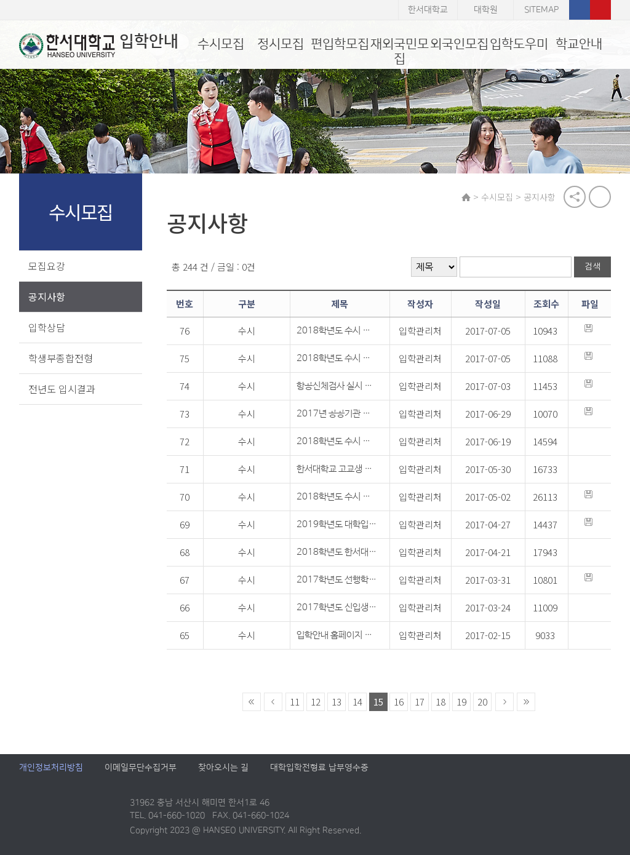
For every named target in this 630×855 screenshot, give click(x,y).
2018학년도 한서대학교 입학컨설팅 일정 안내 (337, 552)
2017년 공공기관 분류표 (337, 414)
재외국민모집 (399, 51)
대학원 (486, 10)
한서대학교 (428, 10)
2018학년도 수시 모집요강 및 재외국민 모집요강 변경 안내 (337, 442)
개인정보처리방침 (51, 768)
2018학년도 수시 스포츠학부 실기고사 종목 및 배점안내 (337, 331)
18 (440, 702)
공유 (575, 197)
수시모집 (220, 44)
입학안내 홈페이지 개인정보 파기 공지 (337, 635)
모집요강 (46, 265)
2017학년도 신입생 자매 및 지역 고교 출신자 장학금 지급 (337, 608)
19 (461, 702)
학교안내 (579, 44)
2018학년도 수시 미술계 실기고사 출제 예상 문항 (337, 359)
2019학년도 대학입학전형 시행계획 (337, 525)
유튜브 (600, 10)
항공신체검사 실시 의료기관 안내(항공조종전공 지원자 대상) (337, 386)
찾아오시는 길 (223, 768)
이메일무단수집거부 (141, 768)
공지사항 (46, 296)
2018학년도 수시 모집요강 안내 (337, 497)
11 (295, 702)
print (600, 197)
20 (482, 702)
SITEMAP (541, 10)
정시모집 (280, 44)
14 (357, 702)
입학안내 (98, 45)
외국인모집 (459, 44)
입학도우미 (519, 44)
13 (336, 702)
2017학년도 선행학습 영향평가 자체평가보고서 (337, 580)
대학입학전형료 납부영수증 (319, 768)
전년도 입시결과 (61, 388)
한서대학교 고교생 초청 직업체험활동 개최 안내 (337, 469)
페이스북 (579, 10)
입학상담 (46, 327)
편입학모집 (340, 44)
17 (420, 702)
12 (316, 702)
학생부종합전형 (60, 358)
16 (399, 702)
